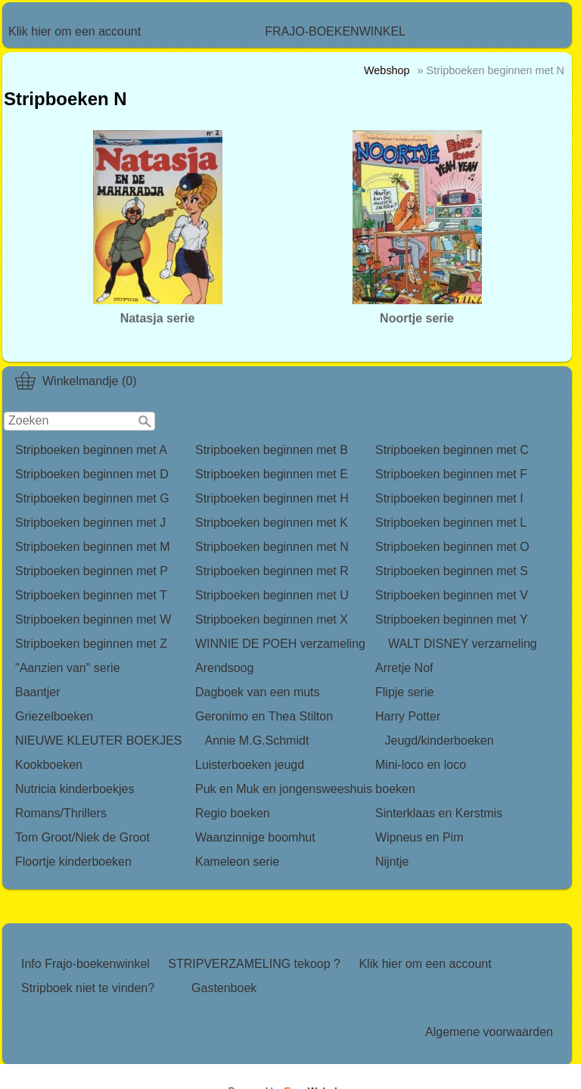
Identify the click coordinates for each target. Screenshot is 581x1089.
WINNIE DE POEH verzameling (280, 643)
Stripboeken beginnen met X (271, 619)
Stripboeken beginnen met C (452, 449)
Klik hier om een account (74, 31)
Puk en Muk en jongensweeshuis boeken (305, 789)
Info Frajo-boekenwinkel (85, 963)
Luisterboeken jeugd (249, 764)
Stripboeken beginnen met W (93, 619)
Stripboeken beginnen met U (272, 595)
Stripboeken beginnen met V (451, 595)
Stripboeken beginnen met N (272, 546)
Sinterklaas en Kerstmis (438, 813)
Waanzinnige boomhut (255, 837)
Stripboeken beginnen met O (452, 546)
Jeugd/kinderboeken (439, 740)
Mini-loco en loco (420, 764)
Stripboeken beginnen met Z (91, 643)
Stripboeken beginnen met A (91, 449)
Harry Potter (407, 716)
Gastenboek (223, 988)
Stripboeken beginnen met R (272, 571)
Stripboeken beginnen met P (91, 571)
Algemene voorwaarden (489, 1031)
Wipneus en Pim (419, 837)
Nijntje (392, 861)
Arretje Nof (404, 667)
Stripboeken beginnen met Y (451, 619)
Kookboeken (48, 764)
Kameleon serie (237, 861)
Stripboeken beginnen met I (449, 498)
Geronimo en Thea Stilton (264, 716)
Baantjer (38, 692)
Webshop (387, 70)
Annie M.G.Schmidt (257, 740)
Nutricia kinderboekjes (74, 789)
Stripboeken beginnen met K (271, 522)
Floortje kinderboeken (73, 861)
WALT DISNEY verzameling (462, 643)
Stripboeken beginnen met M (92, 546)
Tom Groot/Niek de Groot (82, 837)
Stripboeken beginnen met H (272, 498)
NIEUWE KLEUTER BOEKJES (98, 740)
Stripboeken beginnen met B (271, 449)
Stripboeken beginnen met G (92, 498)
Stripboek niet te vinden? (87, 988)
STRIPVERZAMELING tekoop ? (254, 963)
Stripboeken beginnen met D (92, 474)
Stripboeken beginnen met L (451, 522)
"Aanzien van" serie (67, 667)
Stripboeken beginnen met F (451, 474)
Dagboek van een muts (257, 692)
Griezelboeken (54, 716)
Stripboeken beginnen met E (271, 474)
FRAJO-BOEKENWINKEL (335, 31)
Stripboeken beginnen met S (451, 571)
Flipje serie (404, 692)
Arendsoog (224, 667)
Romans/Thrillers (61, 813)
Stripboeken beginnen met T (91, 595)
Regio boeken (232, 813)
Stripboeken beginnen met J (90, 522)
